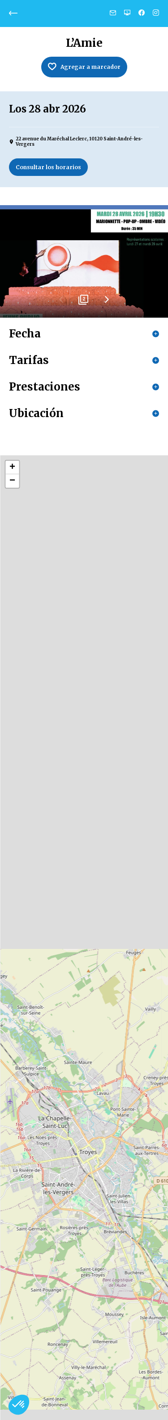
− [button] (12, 481)
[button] (19, 1405)
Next (107, 303)
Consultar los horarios (48, 167)
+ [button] (12, 467)
